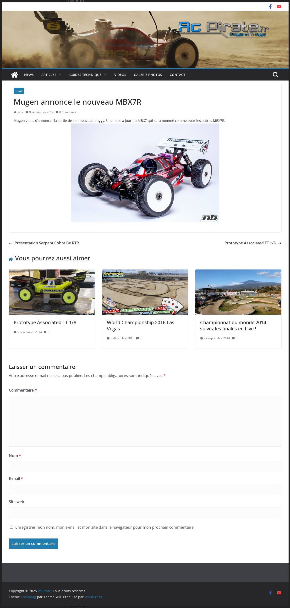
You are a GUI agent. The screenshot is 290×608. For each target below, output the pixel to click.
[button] (59, 74)
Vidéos (120, 74)
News (29, 74)
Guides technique (85, 74)
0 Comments (65, 112)
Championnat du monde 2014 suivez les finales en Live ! (233, 325)
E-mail (16, 478)
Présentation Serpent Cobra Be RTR (44, 243)
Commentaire (23, 390)
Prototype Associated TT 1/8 (252, 243)
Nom (15, 455)
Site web (16, 501)
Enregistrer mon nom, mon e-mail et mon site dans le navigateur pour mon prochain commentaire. (105, 527)
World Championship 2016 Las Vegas (140, 325)
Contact (177, 74)
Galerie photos (148, 74)
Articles (48, 74)
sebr (20, 112)
